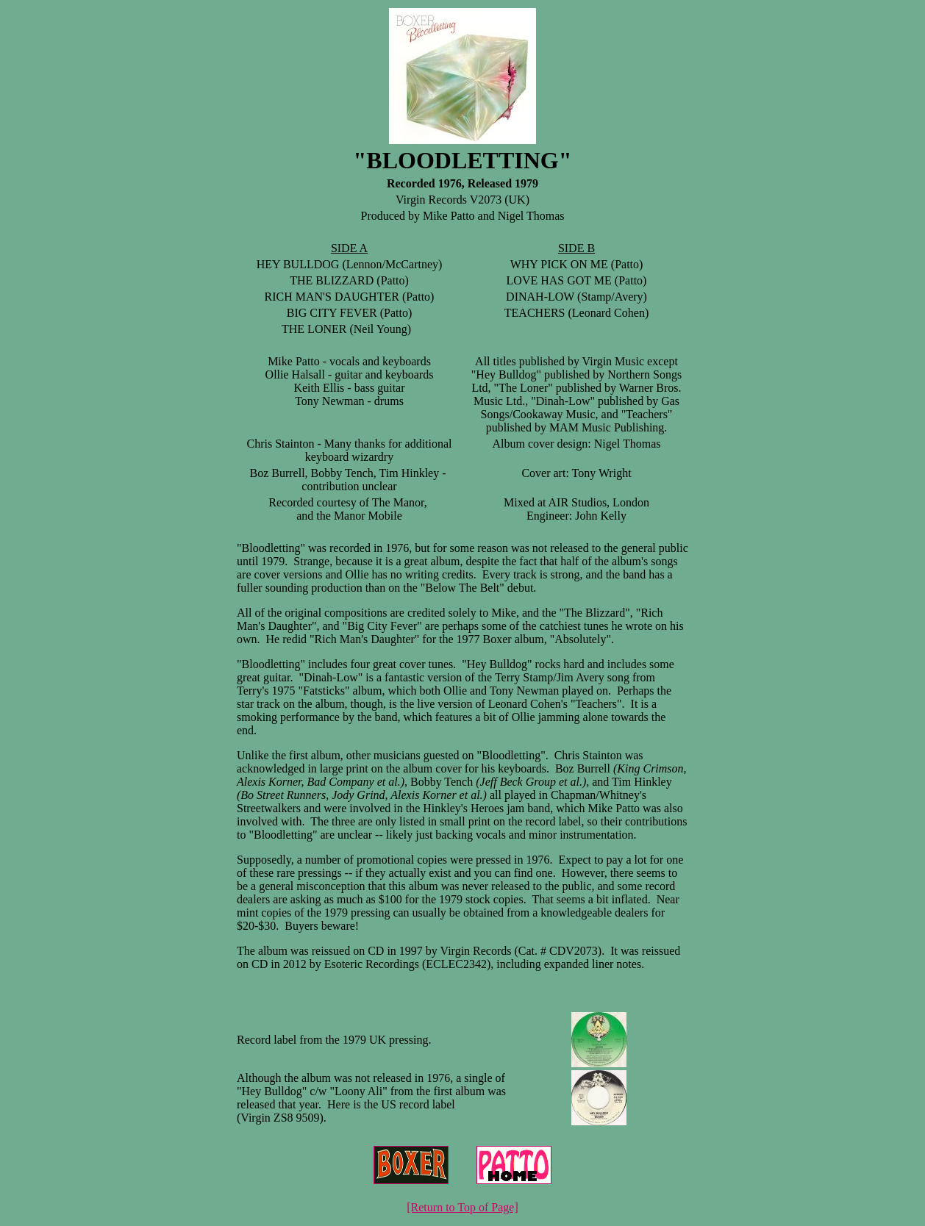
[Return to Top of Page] (462, 1207)
